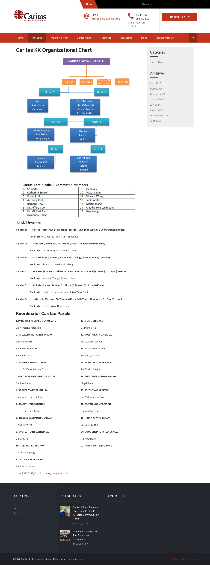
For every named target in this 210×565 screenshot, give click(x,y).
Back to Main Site (166, 37)
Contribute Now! (179, 17)
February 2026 (157, 94)
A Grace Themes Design (184, 559)
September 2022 (159, 115)
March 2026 (156, 88)
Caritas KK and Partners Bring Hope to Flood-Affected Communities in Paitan (86, 513)
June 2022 (155, 120)
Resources (105, 37)
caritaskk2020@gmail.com (106, 18)
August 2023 (156, 110)
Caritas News (84, 37)
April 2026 (155, 83)
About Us (37, 37)
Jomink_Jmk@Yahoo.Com (56, 473)
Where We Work (59, 37)
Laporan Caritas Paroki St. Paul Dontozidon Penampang (86, 535)
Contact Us (126, 37)
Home (20, 37)
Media (144, 37)
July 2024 (155, 104)
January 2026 (157, 99)
